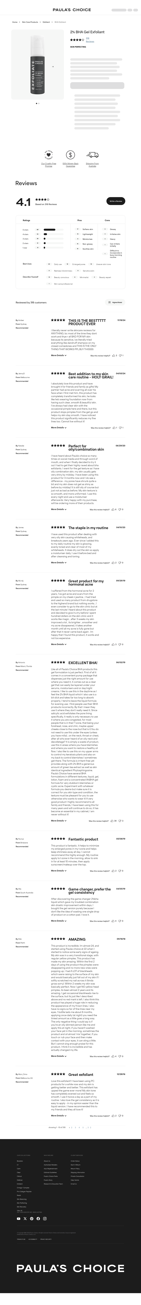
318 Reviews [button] (90, 40)
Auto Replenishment (50, 1168)
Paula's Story (48, 1180)
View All (19, 1210)
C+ (18, 1165)
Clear (18, 1172)
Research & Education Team (53, 1184)
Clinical (19, 1176)
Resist (19, 1195)
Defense (19, 1180)
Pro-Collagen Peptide (24, 1191)
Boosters (20, 1161)
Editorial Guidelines (50, 1172)
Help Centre (75, 1180)
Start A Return (75, 1165)
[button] (37, 65)
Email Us (74, 1184)
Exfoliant (20, 1184)
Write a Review (116, 201)
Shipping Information (78, 1172)
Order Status (75, 1161)
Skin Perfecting (22, 1203)
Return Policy (75, 1168)
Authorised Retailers (50, 1165)
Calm (18, 1168)
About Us (47, 1161)
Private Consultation (77, 1176)
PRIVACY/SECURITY (46, 1239)
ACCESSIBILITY (33, 1239)
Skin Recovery (21, 1207)
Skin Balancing (22, 1199)
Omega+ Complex (23, 1187)
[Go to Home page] (72, 10)
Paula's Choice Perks (51, 1176)
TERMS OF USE (21, 1239)
